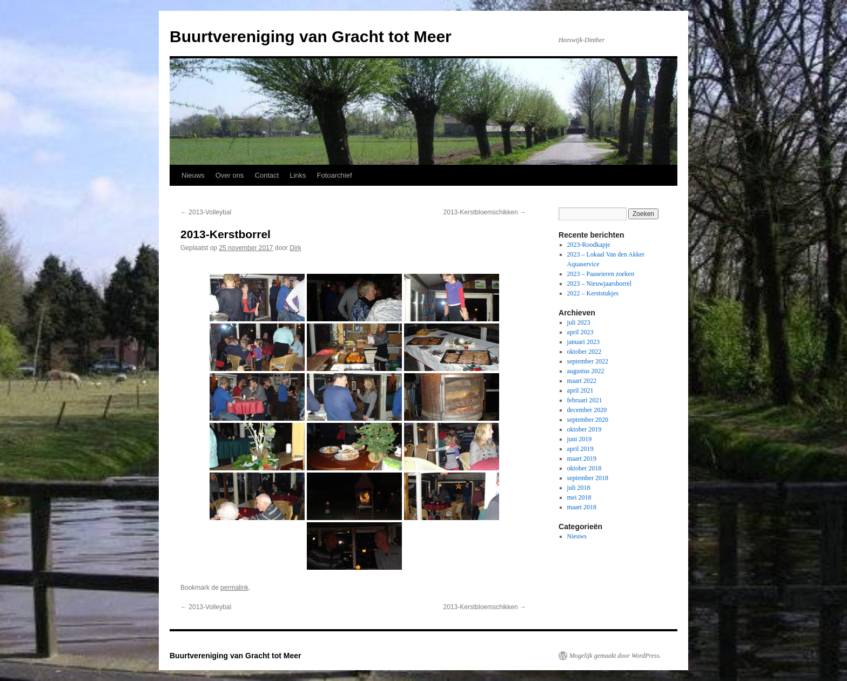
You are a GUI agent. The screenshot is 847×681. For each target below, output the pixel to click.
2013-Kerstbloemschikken (484, 212)
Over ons (230, 175)
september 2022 (587, 361)
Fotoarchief (334, 175)
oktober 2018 (584, 468)
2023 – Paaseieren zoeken (600, 274)
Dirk (295, 248)
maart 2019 (581, 458)
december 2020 (587, 410)
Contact (266, 175)
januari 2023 (583, 342)
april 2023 (580, 332)
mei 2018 (579, 497)
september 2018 (587, 478)
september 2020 (587, 419)
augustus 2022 (585, 371)
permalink (234, 587)
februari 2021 (584, 400)
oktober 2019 (584, 429)
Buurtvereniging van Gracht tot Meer (311, 36)
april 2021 (580, 390)
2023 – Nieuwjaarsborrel (599, 283)
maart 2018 (581, 507)
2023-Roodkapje (588, 244)
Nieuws (193, 175)
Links (298, 175)
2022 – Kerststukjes (593, 293)
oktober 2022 (584, 351)
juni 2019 (579, 439)
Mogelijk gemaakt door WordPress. (615, 655)
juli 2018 (578, 487)
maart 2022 (581, 381)
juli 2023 (578, 322)
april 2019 (580, 449)
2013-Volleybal (205, 212)
